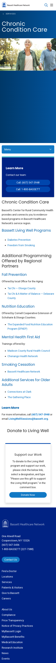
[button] (52, 5)
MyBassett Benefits (13, 636)
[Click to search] (46, 5)
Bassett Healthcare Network (24, 371)
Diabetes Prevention (19, 239)
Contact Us (10, 559)
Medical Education (12, 642)
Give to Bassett (10, 593)
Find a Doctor (9, 571)
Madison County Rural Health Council (29, 350)
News (5, 653)
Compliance (8, 614)
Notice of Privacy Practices (17, 625)
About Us (7, 609)
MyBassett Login (11, 631)
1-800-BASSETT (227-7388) (18, 549)
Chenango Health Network (23, 356)
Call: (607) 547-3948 (28, 182)
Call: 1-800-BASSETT (28, 189)
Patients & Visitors (12, 587)
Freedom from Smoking (21, 245)
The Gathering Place (19, 397)
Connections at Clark (19, 391)
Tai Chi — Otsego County (22, 288)
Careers (6, 598)
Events (6, 658)
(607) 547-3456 (10, 544)
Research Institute (12, 647)
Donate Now (28, 494)
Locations (7, 576)
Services (7, 582)
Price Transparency (13, 620)
